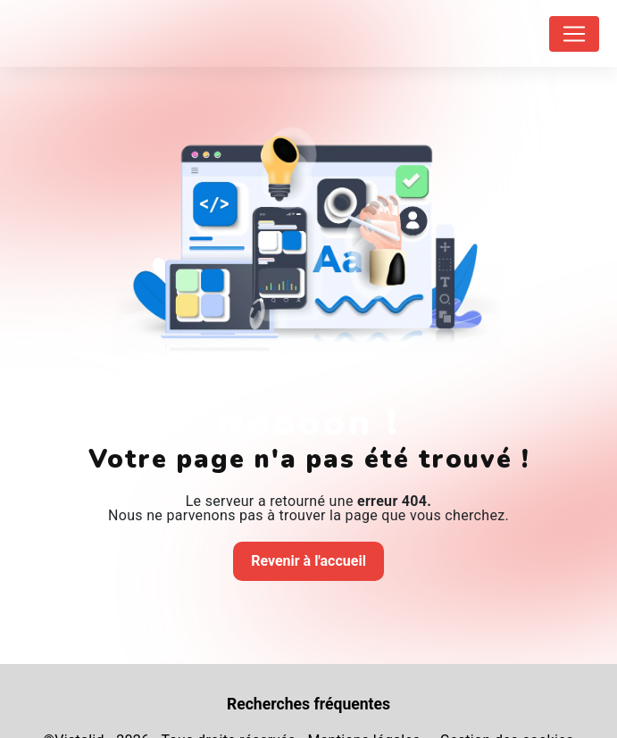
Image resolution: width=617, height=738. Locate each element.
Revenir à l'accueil (308, 560)
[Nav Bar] (574, 34)
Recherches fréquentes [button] (308, 704)
